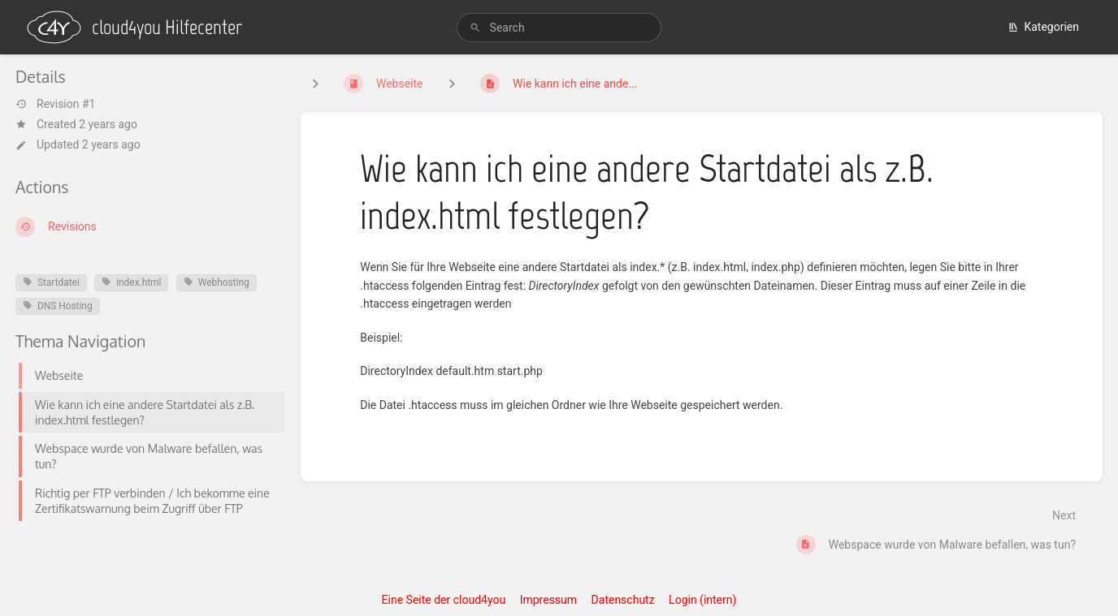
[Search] (475, 28)
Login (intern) (702, 599)
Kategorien (1043, 26)
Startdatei (51, 282)
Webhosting (216, 282)
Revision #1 (55, 103)
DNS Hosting (58, 306)
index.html (131, 282)
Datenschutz (623, 599)
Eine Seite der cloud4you (444, 599)
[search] (559, 27)
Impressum (548, 599)
